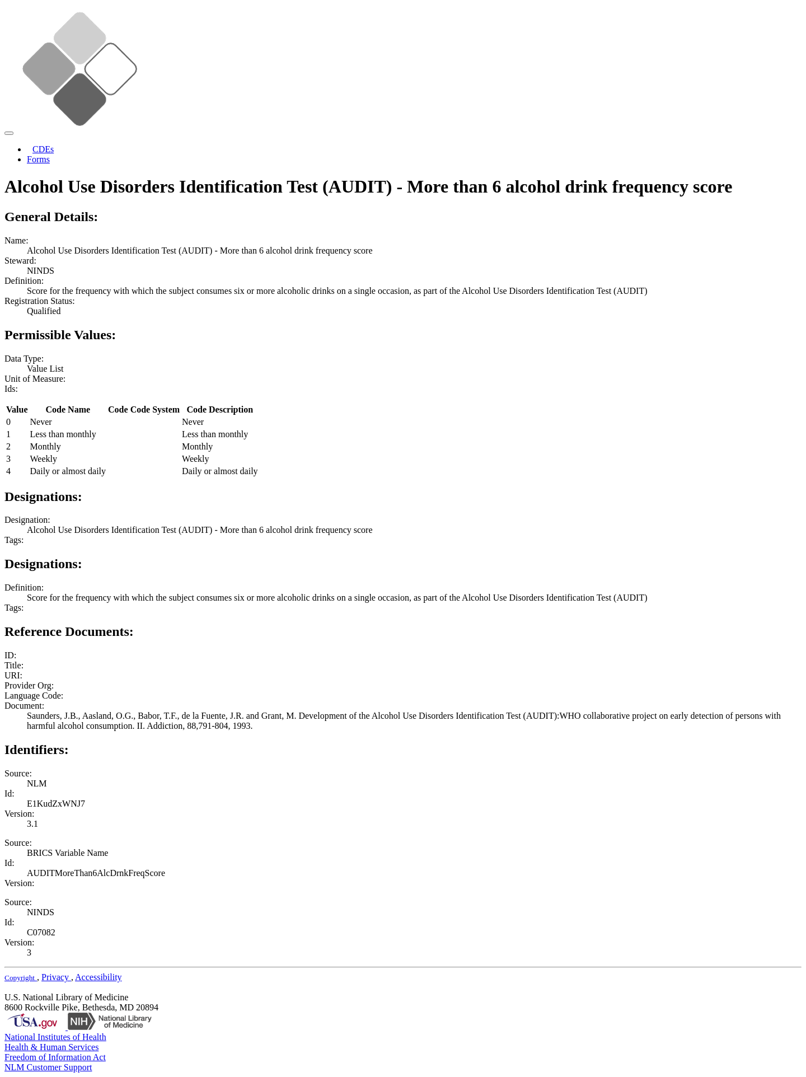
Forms (38, 159)
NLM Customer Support (48, 1067)
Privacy (56, 977)
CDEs (43, 149)
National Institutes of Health (55, 1037)
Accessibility (98, 977)
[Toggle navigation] (8, 133)
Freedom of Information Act (55, 1057)
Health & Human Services (51, 1047)
